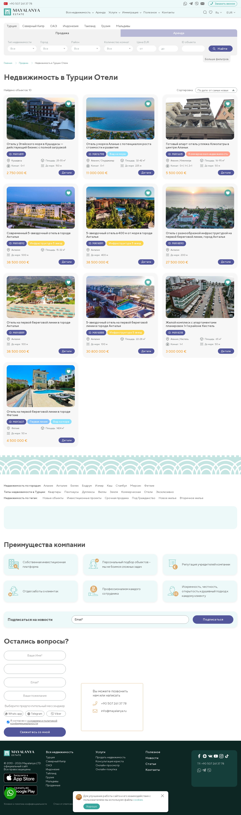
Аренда (101, 12)
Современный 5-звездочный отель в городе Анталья (39, 234)
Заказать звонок (222, 3)
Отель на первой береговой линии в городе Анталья (38, 324)
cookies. (138, 799)
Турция (12, 26)
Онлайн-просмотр (108, 765)
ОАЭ (53, 26)
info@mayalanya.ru (110, 711)
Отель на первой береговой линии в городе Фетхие (38, 413)
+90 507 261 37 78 (18, 3)
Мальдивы (123, 26)
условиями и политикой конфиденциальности (33, 722)
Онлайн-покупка (106, 769)
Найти (220, 48)
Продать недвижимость (111, 757)
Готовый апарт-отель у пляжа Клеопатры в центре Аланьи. (197, 145)
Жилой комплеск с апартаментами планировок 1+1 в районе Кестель (191, 324)
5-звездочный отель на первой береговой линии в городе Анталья (117, 324)
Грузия (105, 26)
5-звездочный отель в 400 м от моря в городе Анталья (119, 234)
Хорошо (91, 806)
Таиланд (89, 26)
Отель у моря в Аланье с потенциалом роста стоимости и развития (118, 145)
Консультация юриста (110, 761)
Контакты (168, 12)
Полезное (150, 12)
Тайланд (51, 773)
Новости (151, 758)
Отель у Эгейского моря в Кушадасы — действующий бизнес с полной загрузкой (36, 145)
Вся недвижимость (78, 12)
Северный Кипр (33, 26)
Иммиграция (130, 12)
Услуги (113, 12)
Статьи (150, 763)
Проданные (53, 785)
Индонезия (70, 26)
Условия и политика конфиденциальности (25, 803)
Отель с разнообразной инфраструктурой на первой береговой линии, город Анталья (199, 234)
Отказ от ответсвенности (66, 803)
